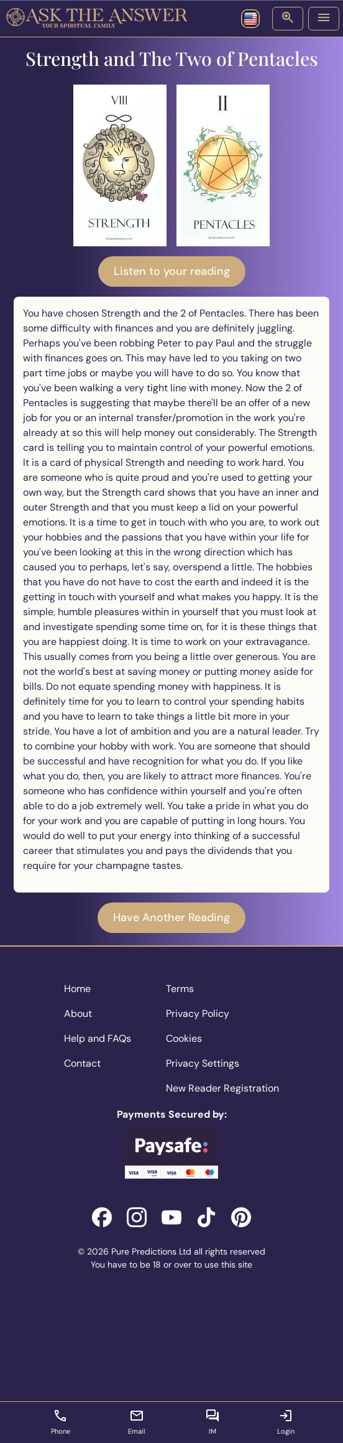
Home (77, 988)
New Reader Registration (222, 1088)
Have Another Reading (171, 917)
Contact (82, 1063)
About (78, 1013)
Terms (180, 988)
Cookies (184, 1038)
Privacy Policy (197, 1013)
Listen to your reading (172, 271)
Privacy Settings (202, 1063)
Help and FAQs (97, 1038)
